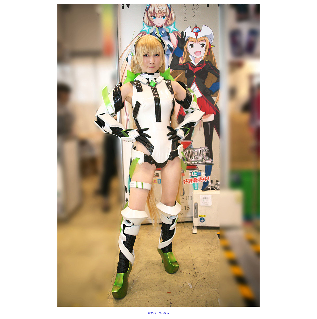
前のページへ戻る (158, 313)
